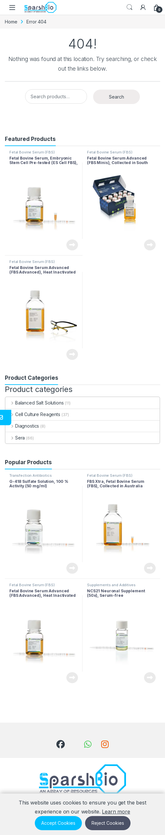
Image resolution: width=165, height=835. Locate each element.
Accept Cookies (58, 823)
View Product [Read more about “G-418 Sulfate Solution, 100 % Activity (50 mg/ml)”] (72, 568)
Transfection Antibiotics (30, 475)
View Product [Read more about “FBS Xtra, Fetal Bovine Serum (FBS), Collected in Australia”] (150, 568)
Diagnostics (22, 426)
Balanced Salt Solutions (34, 402)
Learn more (116, 811)
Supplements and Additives (111, 585)
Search (129, 7)
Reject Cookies (108, 823)
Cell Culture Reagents (32, 414)
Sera (15, 437)
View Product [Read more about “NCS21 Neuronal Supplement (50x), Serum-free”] (150, 677)
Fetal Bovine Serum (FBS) (32, 152)
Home (11, 21)
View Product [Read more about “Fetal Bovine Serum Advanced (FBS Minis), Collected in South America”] (150, 244)
